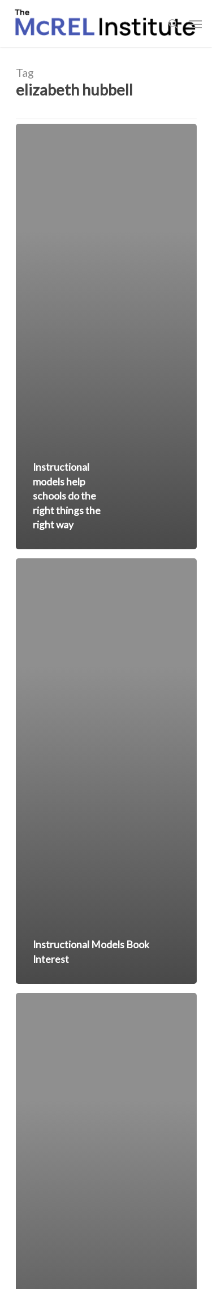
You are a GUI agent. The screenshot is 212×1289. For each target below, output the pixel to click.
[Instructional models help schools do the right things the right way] (106, 336)
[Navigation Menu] (195, 23)
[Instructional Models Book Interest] (106, 771)
